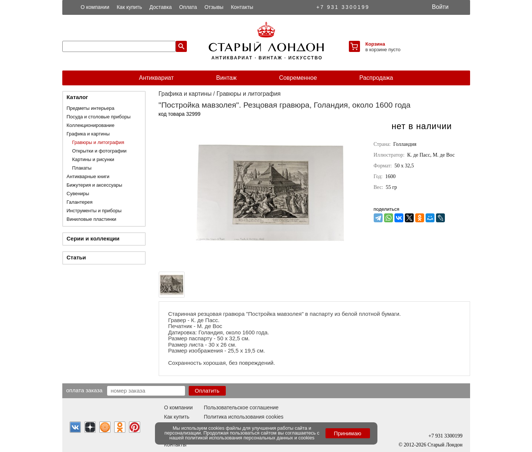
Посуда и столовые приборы (99, 116)
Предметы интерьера (91, 108)
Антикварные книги (88, 176)
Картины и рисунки (93, 159)
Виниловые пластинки (91, 219)
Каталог (77, 97)
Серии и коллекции (93, 238)
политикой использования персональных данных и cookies (249, 437)
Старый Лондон (444, 445)
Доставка (160, 7)
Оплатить (207, 390)
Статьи (76, 257)
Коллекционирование (91, 125)
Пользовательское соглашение (241, 407)
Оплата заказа (84, 390)
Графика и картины (88, 134)
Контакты (242, 7)
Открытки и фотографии (99, 151)
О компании (95, 7)
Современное (298, 78)
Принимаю (347, 433)
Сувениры (78, 193)
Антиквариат (156, 78)
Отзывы (213, 7)
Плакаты (82, 168)
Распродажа (376, 78)
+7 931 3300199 (343, 7)
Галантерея (80, 202)
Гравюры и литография (98, 142)
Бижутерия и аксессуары (94, 185)
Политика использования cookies (244, 417)
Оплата (188, 7)
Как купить (129, 7)
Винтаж (226, 78)
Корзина (375, 44)
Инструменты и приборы (94, 210)
